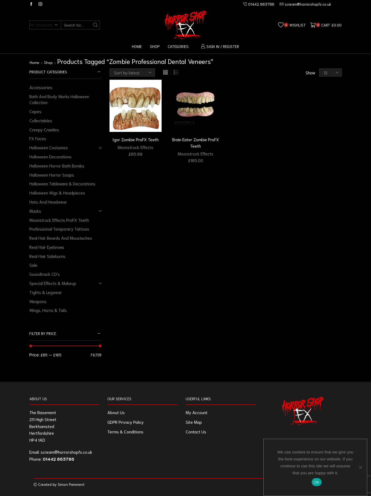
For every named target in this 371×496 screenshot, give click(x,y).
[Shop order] (132, 72)
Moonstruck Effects (135, 147)
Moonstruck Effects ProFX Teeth (59, 220)
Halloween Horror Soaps (51, 174)
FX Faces (37, 138)
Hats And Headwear (48, 201)
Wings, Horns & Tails (48, 310)
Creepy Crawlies (44, 129)
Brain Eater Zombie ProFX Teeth (195, 142)
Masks (35, 210)
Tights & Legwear (45, 292)
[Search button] (95, 25)
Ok (316, 482)
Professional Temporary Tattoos (59, 228)
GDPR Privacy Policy (125, 422)
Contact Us (196, 431)
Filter (96, 354)
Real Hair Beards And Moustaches (60, 238)
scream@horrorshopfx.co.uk (66, 452)
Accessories (40, 87)
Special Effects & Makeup (52, 283)
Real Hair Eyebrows (46, 247)
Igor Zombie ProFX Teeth (135, 139)
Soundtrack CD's (44, 274)
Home (137, 46)
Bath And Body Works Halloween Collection (59, 99)
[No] (360, 467)
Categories (178, 46)
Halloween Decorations (50, 156)
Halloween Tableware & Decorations (62, 183)
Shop (155, 46)
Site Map (194, 422)
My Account (197, 412)
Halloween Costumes (48, 147)
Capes (35, 111)
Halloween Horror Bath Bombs (56, 165)
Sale (33, 265)
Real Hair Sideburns (47, 256)
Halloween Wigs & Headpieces (57, 192)
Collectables (40, 120)
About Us (116, 412)
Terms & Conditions (125, 431)
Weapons (37, 301)
